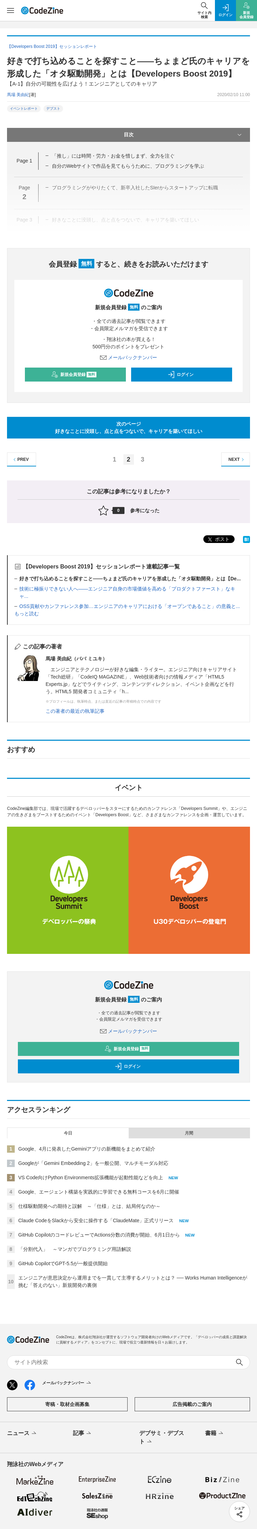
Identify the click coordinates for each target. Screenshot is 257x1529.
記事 (82, 1433)
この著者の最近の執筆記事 (75, 711)
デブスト (53, 108)
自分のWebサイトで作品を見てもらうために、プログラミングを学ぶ (128, 166)
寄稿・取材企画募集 (67, 1404)
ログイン (181, 374)
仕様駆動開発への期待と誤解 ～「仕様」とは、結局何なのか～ (89, 1206)
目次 (183, 134)
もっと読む (26, 613)
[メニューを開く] (10, 10)
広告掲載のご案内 (192, 1404)
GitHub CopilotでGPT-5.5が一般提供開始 (63, 1263)
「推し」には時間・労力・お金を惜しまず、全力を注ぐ (113, 156)
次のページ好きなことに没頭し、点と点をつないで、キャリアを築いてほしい (128, 427)
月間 (189, 1133)
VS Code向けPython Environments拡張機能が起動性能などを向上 (90, 1177)
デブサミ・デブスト (161, 1437)
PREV (20, 460)
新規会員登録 (73, 374)
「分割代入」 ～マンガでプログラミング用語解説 (74, 1249)
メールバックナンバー (128, 357)
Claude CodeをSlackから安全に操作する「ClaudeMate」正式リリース (96, 1220)
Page (24, 161)
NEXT (237, 460)
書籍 (214, 1433)
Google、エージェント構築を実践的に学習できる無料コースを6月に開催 (98, 1192)
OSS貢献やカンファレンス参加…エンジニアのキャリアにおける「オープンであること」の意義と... (129, 606)
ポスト (218, 539)
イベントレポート (24, 108)
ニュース (22, 1433)
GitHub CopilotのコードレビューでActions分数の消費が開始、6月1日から (99, 1235)
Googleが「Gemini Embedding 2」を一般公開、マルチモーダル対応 (93, 1163)
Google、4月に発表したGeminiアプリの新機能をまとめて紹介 (86, 1149)
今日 (68, 1133)
